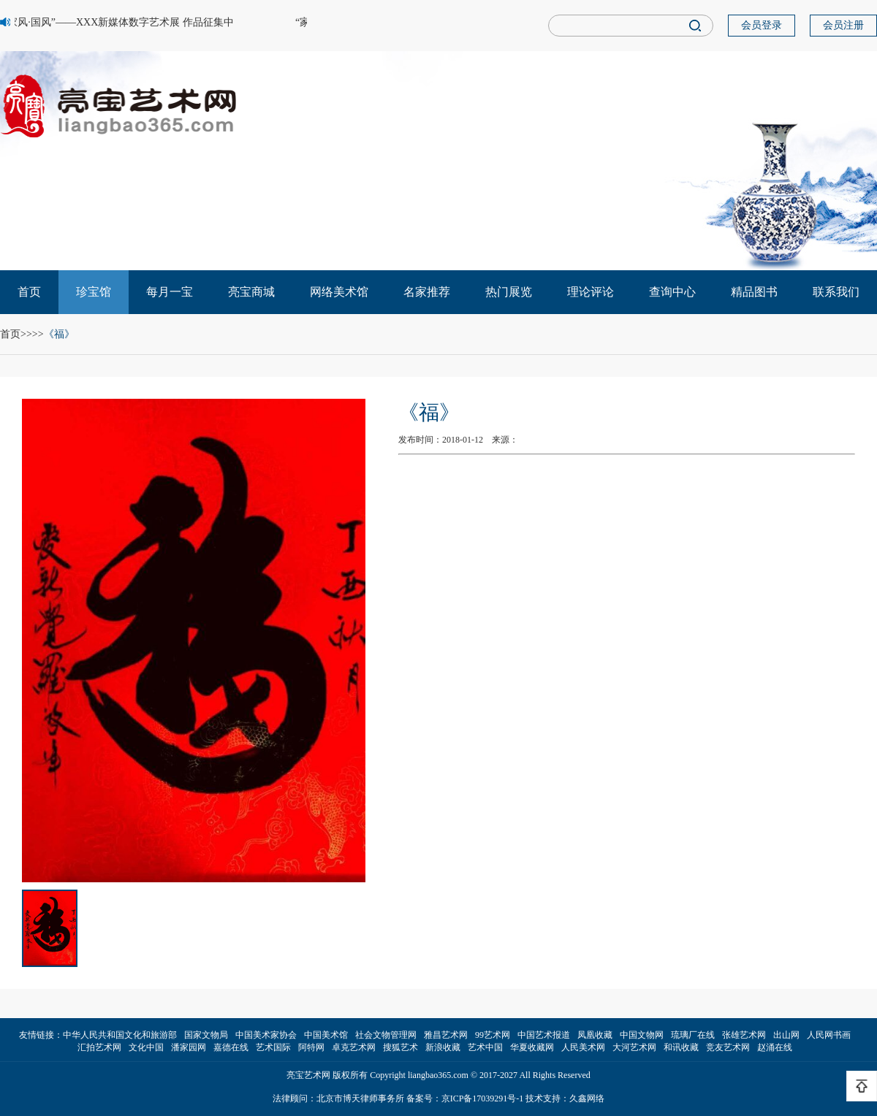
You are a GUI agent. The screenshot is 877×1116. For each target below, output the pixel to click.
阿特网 (311, 1047)
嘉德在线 (230, 1047)
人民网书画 (829, 1035)
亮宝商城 (251, 292)
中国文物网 (642, 1035)
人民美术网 (583, 1047)
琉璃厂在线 (693, 1035)
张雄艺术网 (744, 1035)
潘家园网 (188, 1047)
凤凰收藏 (594, 1035)
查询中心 (672, 292)
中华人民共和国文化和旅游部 (120, 1035)
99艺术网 (492, 1035)
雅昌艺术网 (446, 1035)
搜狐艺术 (400, 1047)
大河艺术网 (634, 1047)
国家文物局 (206, 1035)
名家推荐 (426, 292)
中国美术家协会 (266, 1035)
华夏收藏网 (532, 1047)
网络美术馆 (339, 292)
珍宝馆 (93, 292)
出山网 (786, 1035)
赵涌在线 (774, 1047)
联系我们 (836, 292)
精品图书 (754, 292)
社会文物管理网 (386, 1035)
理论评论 (590, 292)
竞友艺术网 (728, 1047)
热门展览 (508, 292)
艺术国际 (273, 1047)
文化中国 (146, 1047)
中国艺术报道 (543, 1035)
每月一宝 (169, 292)
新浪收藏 (442, 1047)
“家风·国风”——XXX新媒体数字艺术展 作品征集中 (119, 22)
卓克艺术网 (354, 1047)
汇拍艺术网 (99, 1047)
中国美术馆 (326, 1035)
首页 (29, 292)
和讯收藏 (681, 1047)
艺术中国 (485, 1047)
